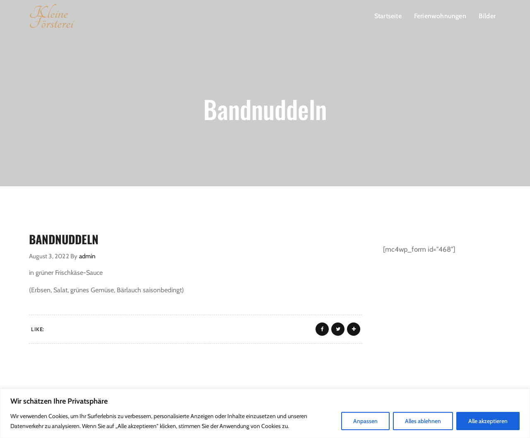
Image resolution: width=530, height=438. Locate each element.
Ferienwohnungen (440, 16)
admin (87, 256)
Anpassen (365, 421)
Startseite (388, 16)
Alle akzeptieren (488, 421)
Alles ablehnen (423, 421)
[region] (265, 413)
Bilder (487, 16)
